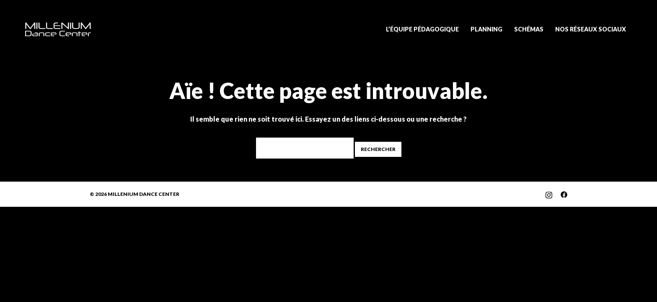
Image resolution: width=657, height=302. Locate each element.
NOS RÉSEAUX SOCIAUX (590, 29)
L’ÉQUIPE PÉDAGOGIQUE (422, 29)
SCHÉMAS (528, 29)
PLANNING (486, 29)
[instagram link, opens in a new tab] (549, 194)
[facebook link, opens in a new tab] (564, 194)
